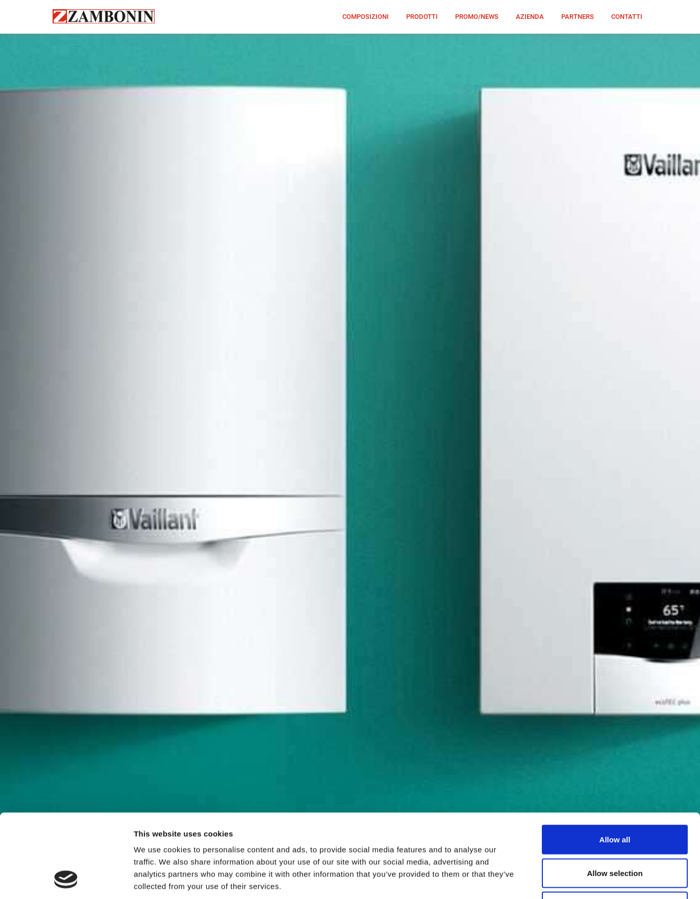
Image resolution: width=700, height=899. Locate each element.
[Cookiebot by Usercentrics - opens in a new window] (66, 879)
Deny (615, 828)
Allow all (615, 761)
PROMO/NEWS (476, 16)
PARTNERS (577, 16)
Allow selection (614, 794)
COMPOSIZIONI (365, 16)
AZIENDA (530, 16)
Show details (535, 879)
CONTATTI (626, 16)
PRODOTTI (422, 16)
